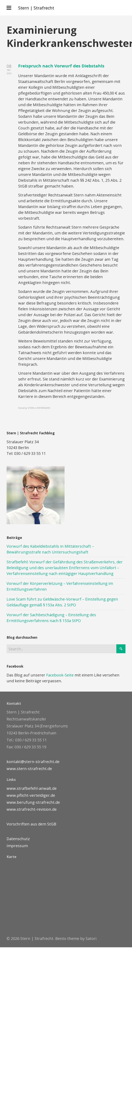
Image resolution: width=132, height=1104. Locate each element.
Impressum (17, 845)
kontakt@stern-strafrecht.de (33, 761)
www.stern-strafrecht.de (29, 768)
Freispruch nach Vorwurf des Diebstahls (61, 66)
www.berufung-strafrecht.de (33, 802)
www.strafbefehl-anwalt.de (32, 788)
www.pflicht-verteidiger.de (31, 795)
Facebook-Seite (60, 675)
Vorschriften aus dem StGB (31, 824)
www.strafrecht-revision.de (32, 809)
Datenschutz (18, 838)
